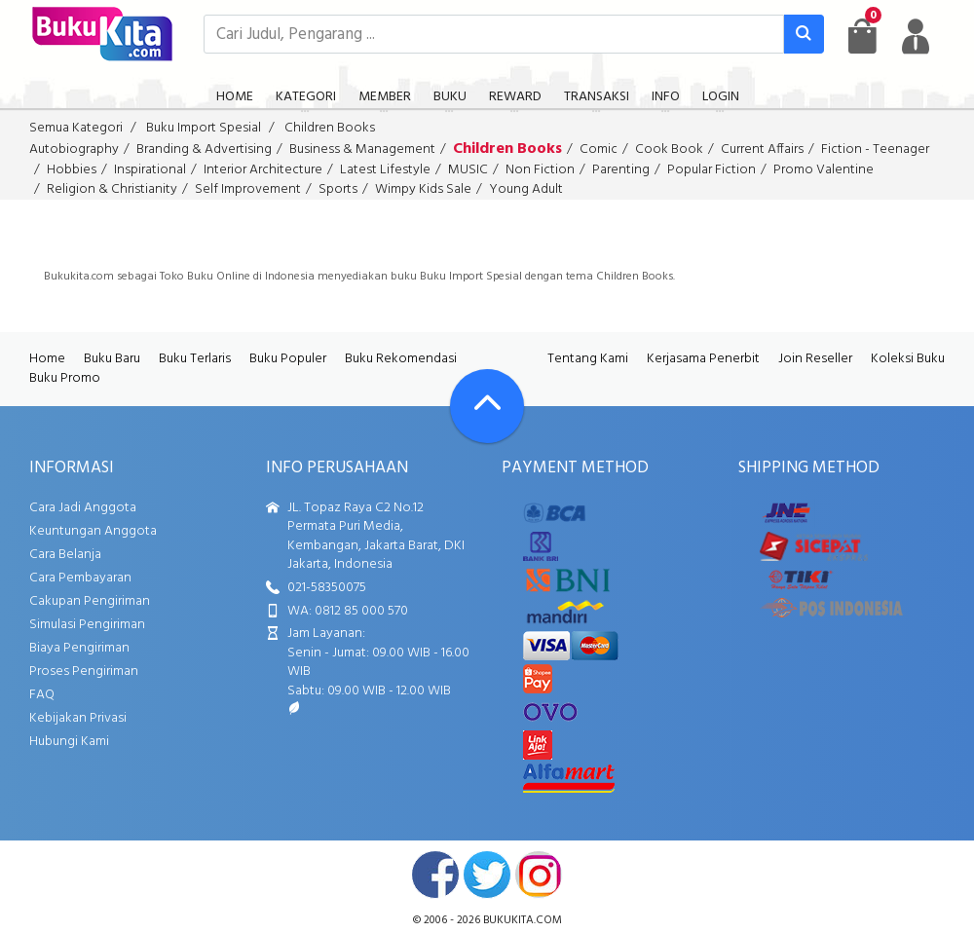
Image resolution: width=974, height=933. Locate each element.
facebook (435, 874)
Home (47, 359)
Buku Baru (112, 359)
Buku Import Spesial (203, 128)
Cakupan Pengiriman (89, 601)
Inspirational (150, 170)
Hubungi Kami (69, 741)
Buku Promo (64, 378)
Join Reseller (815, 359)
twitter (487, 874)
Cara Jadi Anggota (82, 508)
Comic (599, 149)
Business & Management (362, 149)
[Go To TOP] (487, 406)
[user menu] (915, 36)
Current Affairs (762, 149)
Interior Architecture (263, 170)
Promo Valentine (823, 170)
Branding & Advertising (204, 149)
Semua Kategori (76, 128)
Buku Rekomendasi (401, 359)
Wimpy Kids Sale (423, 189)
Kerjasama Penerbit (703, 359)
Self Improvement (248, 189)
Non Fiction (540, 170)
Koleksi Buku (908, 359)
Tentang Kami (587, 359)
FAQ (42, 695)
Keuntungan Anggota (93, 531)
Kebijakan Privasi (78, 718)
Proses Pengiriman (83, 671)
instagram (538, 874)
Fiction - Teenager (875, 149)
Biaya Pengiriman (79, 648)
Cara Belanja (65, 554)
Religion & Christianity (112, 189)
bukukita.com (522, 920)
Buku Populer (287, 359)
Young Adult (526, 189)
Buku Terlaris (195, 359)
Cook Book (669, 149)
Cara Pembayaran (80, 578)
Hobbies (71, 170)
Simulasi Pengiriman (87, 625)
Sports (337, 189)
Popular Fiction (711, 170)
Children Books (329, 128)
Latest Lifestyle (385, 170)
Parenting (621, 170)
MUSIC (468, 170)
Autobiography (74, 149)
